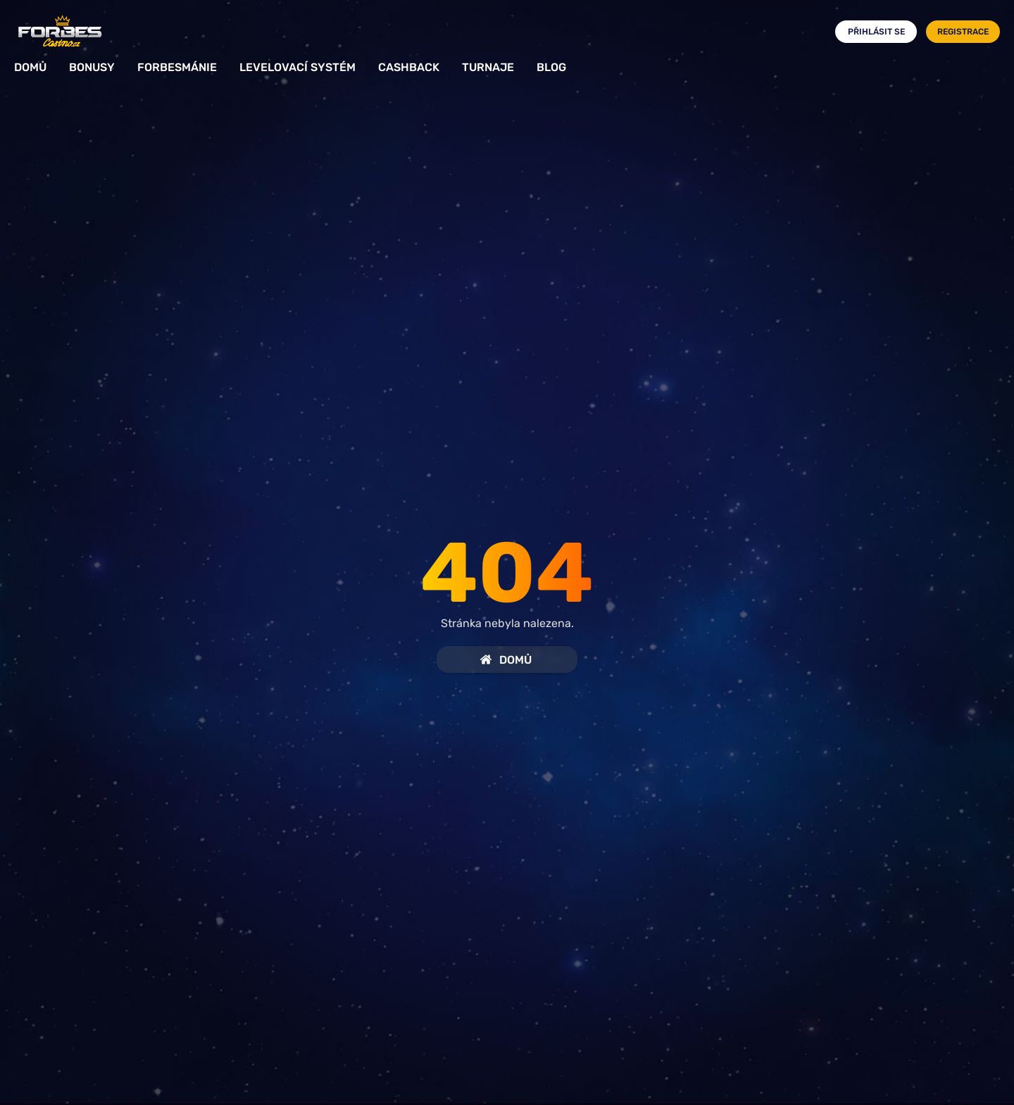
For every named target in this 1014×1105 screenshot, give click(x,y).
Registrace (963, 32)
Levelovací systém (297, 67)
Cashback (408, 67)
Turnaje (488, 67)
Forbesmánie (177, 67)
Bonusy (92, 67)
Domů (30, 67)
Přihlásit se (876, 32)
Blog (551, 67)
